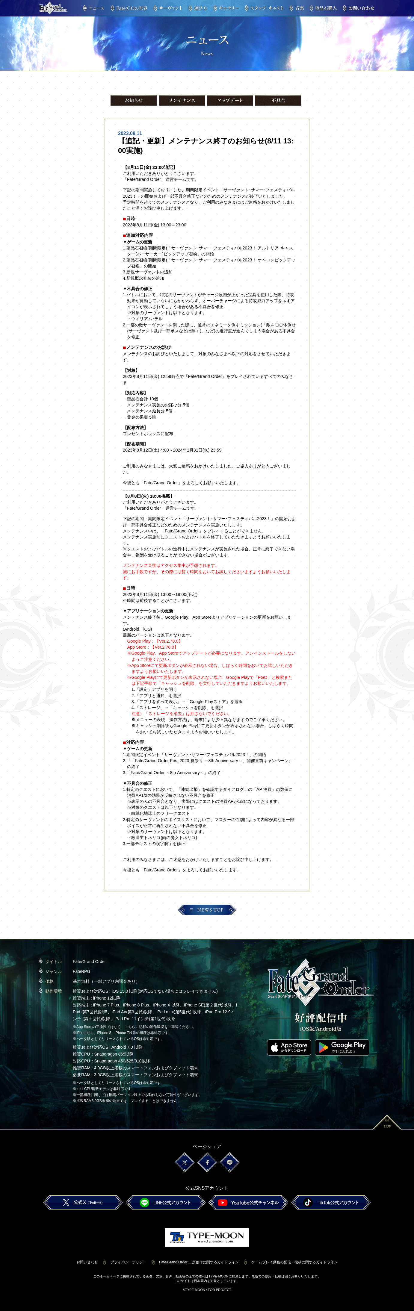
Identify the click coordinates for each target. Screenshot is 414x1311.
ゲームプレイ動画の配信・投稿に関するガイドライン (294, 1262)
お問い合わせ (87, 1262)
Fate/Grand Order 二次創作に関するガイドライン (199, 1262)
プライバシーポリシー (128, 1262)
